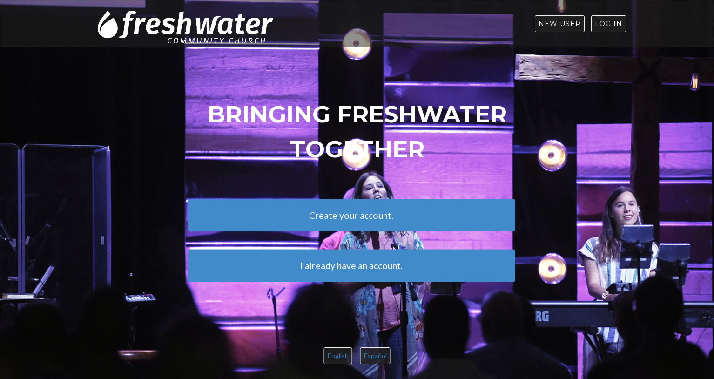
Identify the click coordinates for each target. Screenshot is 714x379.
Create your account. (351, 215)
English (338, 355)
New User (560, 24)
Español (375, 355)
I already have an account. (351, 265)
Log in (608, 24)
